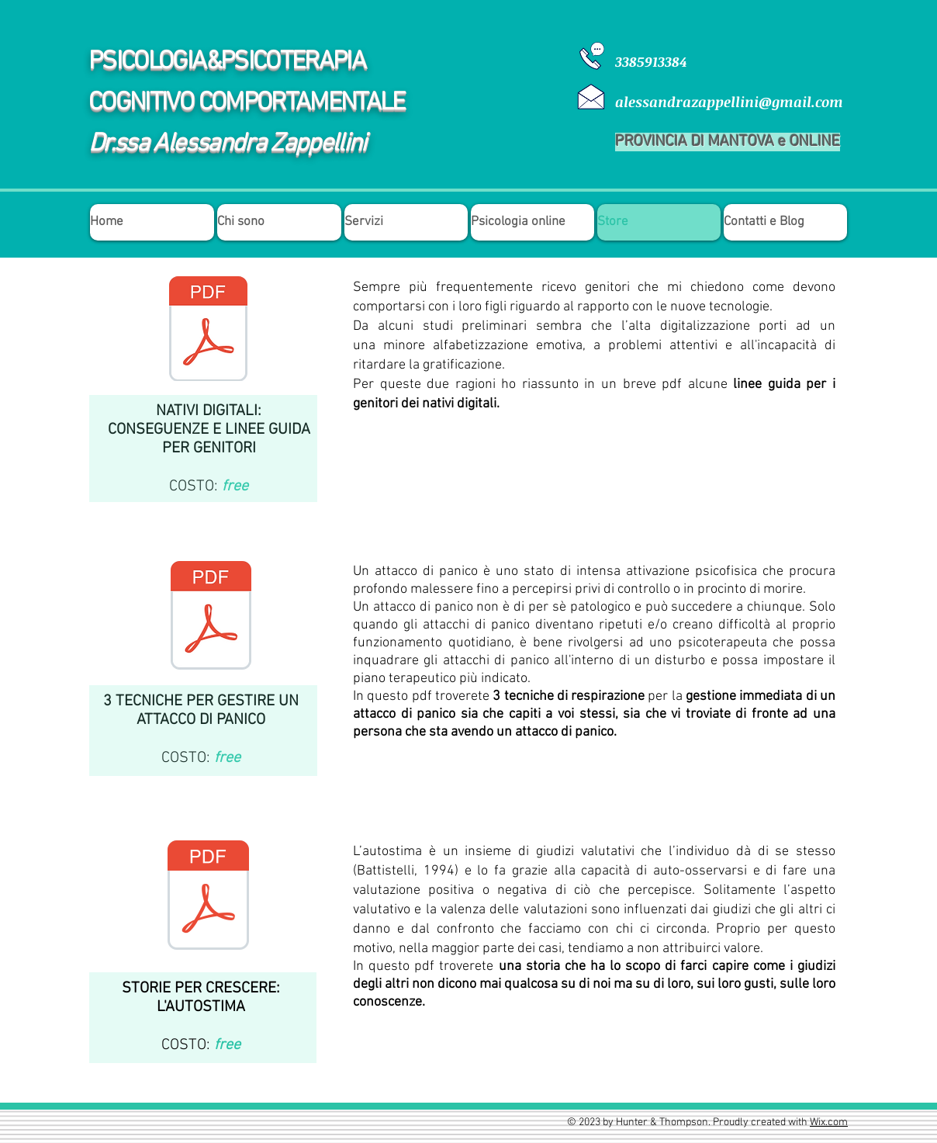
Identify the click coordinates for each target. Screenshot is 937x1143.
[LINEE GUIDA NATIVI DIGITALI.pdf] (208, 330)
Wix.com (829, 1122)
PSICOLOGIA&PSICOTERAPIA (226, 62)
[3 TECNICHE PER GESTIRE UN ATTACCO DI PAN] (211, 617)
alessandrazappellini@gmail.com (729, 101)
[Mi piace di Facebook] (793, 541)
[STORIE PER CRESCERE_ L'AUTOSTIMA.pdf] (208, 897)
